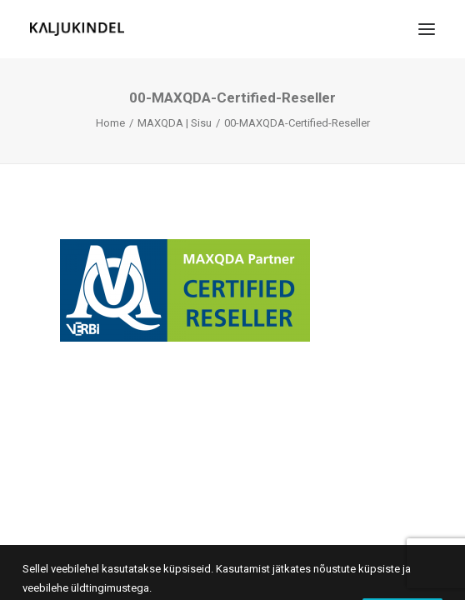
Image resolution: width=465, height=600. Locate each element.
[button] (426, 29)
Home (110, 123)
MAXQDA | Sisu (175, 123)
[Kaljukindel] (77, 29)
